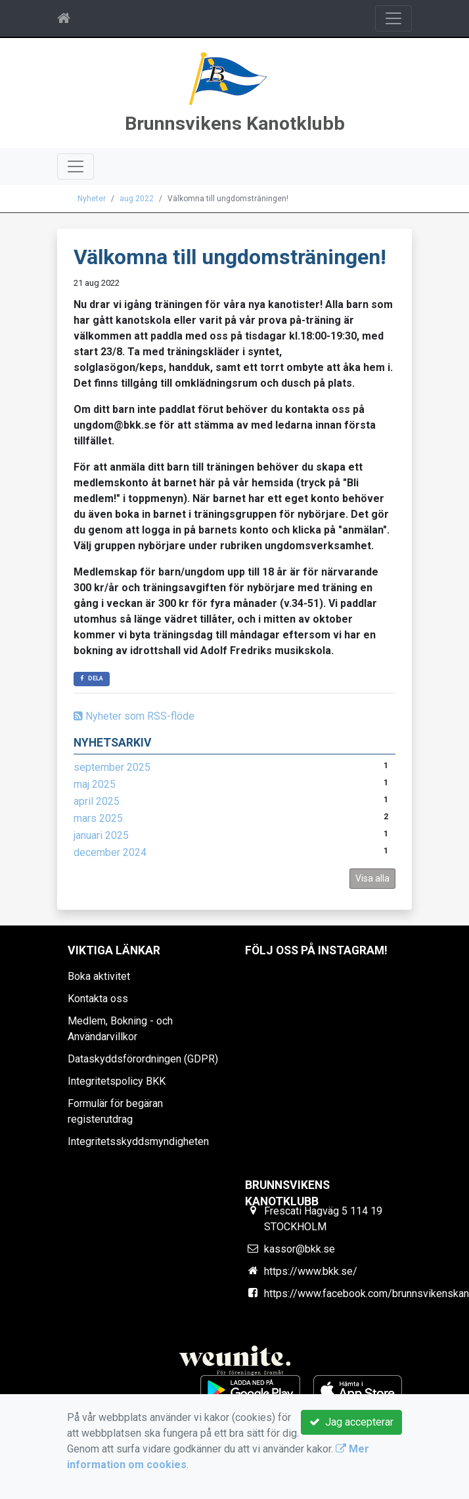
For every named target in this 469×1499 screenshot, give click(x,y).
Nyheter (92, 198)
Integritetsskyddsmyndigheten (138, 1141)
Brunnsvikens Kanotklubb (235, 123)
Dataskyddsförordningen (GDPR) (143, 1059)
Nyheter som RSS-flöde (134, 716)
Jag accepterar (351, 1422)
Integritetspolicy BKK (117, 1081)
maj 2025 (95, 784)
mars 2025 (98, 818)
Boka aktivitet (99, 976)
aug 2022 (137, 198)
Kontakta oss (98, 998)
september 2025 (112, 767)
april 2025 (97, 801)
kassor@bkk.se (299, 1249)
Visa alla (372, 878)
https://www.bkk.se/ (310, 1271)
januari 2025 (101, 835)
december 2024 (110, 852)
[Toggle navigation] (393, 18)
